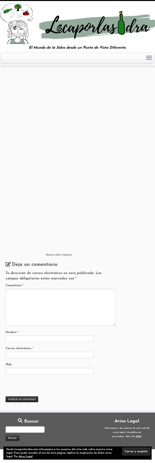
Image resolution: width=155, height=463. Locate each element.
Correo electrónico (19, 348)
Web (9, 364)
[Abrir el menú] (149, 58)
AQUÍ (138, 436)
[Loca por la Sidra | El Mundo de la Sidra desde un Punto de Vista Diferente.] (77, 23)
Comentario (15, 285)
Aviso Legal (26, 456)
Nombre (12, 332)
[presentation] (36, 386)
